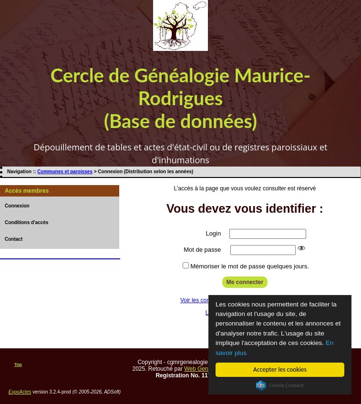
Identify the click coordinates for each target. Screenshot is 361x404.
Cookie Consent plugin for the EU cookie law (280, 385)
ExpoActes (20, 391)
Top (18, 364)
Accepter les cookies (280, 369)
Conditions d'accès (26, 222)
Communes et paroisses (65, 171)
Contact (13, 239)
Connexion (17, 205)
